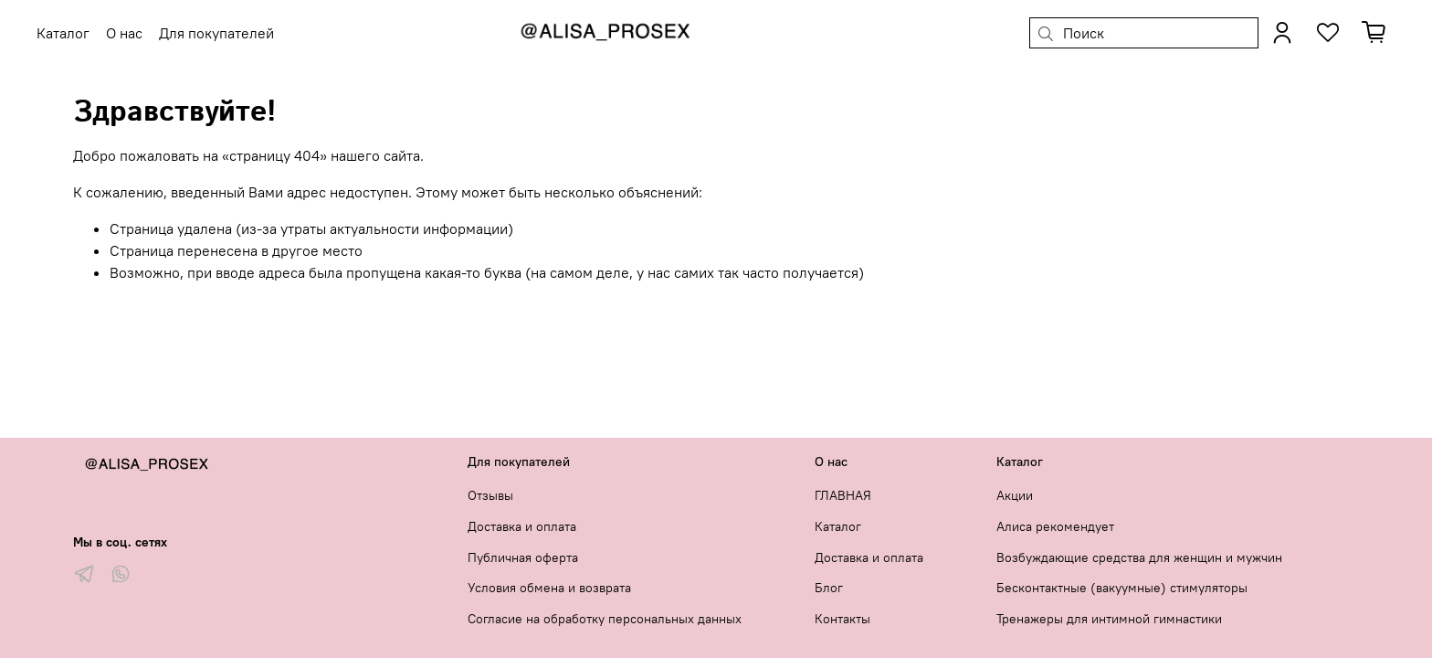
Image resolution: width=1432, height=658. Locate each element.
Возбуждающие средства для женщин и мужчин (1139, 557)
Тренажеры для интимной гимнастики (1109, 618)
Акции (1014, 495)
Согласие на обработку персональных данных (605, 618)
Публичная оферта (523, 557)
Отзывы (490, 495)
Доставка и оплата (522, 526)
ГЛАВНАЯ (843, 495)
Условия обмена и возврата (549, 587)
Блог (829, 587)
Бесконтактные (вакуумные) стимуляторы (1122, 587)
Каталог (838, 526)
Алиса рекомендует (1055, 526)
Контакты (842, 618)
